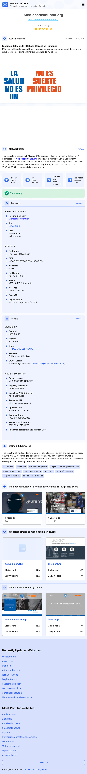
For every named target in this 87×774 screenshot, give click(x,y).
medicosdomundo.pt (16, 619)
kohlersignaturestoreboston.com (19, 737)
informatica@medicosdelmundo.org (48, 363)
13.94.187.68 (14, 226)
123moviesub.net (11, 746)
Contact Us (43, 762)
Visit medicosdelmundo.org (43, 19)
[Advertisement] (43, 62)
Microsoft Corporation (19, 219)
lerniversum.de (10, 674)
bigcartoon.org (10, 750)
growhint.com (9, 755)
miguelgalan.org (14, 563)
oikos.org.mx (55, 563)
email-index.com (11, 723)
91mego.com (9, 656)
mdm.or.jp (53, 619)
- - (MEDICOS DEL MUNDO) (21, 349)
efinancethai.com (11, 670)
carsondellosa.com (12, 692)
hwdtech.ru (8, 741)
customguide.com (11, 683)
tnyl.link (6, 732)
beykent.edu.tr (10, 679)
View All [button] (81, 149)
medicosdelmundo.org (26, 159)
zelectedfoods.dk (11, 727)
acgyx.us (7, 718)
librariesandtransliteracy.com (17, 697)
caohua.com (9, 714)
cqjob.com (7, 661)
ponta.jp (6, 665)
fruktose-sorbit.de (12, 688)
